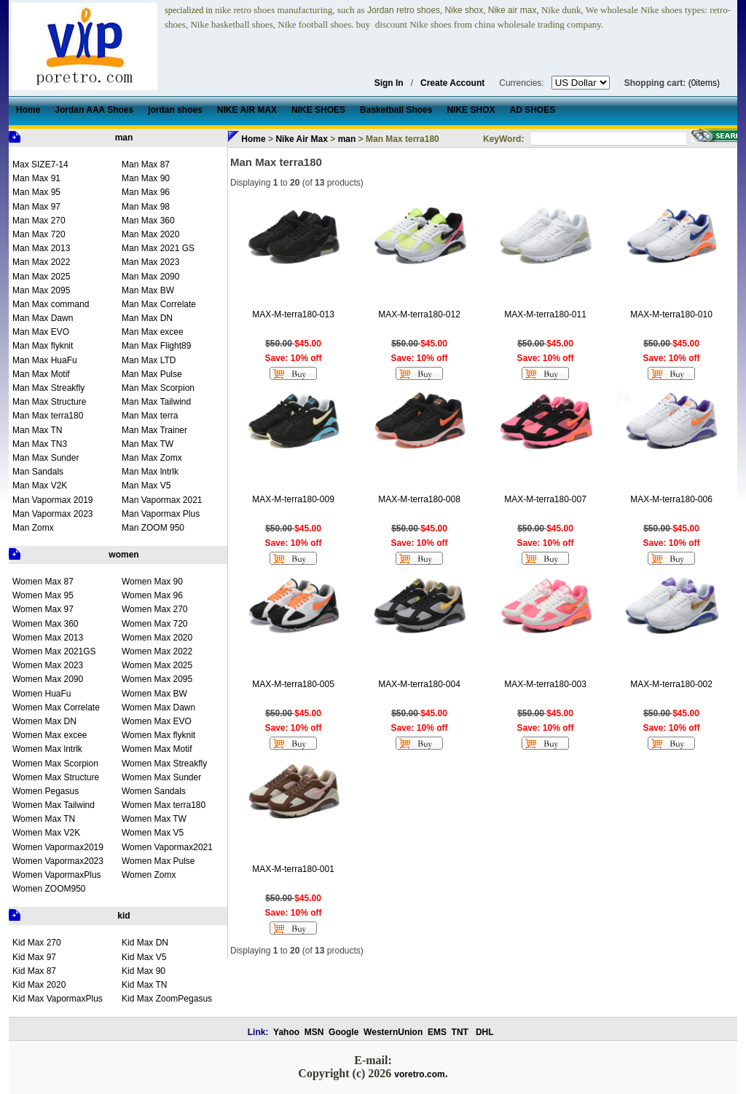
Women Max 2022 (157, 651)
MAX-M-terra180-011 (545, 314)
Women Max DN (44, 721)
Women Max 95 (43, 595)
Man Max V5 (146, 485)
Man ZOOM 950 (153, 528)
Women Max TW (154, 819)
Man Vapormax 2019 (52, 500)
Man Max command (50, 304)
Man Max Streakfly (48, 388)
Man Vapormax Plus (161, 514)
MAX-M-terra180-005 (293, 684)
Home (253, 139)
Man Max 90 (146, 178)
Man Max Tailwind (156, 402)
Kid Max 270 (36, 943)
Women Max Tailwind (53, 805)
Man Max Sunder (45, 458)
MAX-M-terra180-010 (671, 314)
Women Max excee (49, 735)
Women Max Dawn (158, 707)
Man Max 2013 (41, 248)
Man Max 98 (146, 207)
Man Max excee (153, 332)
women (123, 555)
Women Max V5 (153, 833)
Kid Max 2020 (39, 985)
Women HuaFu (41, 694)
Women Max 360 (45, 624)
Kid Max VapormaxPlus (57, 999)
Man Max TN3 (39, 444)
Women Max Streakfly (164, 763)
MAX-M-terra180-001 (293, 869)
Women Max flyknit (158, 735)
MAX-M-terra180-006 (671, 499)
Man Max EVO (40, 332)
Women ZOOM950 (48, 889)
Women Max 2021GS (54, 651)
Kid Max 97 (34, 957)
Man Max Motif (41, 374)
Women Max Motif (157, 749)
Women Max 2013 (47, 638)
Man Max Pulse (152, 374)
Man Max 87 (146, 164)
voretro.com (419, 1074)
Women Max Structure (55, 777)
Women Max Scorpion (55, 763)
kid (123, 916)
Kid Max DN (145, 943)
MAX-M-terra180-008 (419, 499)
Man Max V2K (39, 485)
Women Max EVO (157, 721)
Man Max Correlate (159, 304)
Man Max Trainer (154, 430)
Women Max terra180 (163, 805)
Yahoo (286, 1032)
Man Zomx (33, 528)
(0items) (704, 83)
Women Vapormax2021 (167, 847)
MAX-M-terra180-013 (293, 314)
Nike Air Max (301, 139)
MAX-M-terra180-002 (671, 684)
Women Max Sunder (161, 777)
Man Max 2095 (41, 290)
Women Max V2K (46, 833)
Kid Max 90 (143, 971)
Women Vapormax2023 (57, 861)
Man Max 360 (148, 220)
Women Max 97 (43, 609)
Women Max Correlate (56, 707)
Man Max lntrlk (150, 472)
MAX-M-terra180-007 (545, 499)
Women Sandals (154, 791)
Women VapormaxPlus (56, 875)
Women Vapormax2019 (57, 847)
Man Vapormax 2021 (162, 500)
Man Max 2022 (41, 262)
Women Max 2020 (157, 638)
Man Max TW (147, 444)
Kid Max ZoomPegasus (167, 999)
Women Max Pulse (158, 861)
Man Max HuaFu (44, 360)
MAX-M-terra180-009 (293, 499)
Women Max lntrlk (47, 749)
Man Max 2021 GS (158, 248)
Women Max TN (43, 819)
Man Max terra (150, 416)
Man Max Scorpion (158, 388)
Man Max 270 (39, 220)
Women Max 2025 (157, 665)
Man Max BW (148, 290)
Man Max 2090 (150, 276)
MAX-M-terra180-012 (419, 314)
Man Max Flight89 (156, 346)
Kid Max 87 (34, 971)
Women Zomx (149, 875)
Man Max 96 (146, 192)
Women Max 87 (43, 581)
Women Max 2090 (47, 679)
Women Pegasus (45, 791)
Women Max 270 (155, 609)
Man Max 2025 (41, 276)
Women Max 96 (152, 595)
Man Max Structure (49, 402)
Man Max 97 (36, 207)
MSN (314, 1032)
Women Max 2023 (47, 665)
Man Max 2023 (150, 262)
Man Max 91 (36, 178)
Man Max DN (147, 318)
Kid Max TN (144, 985)
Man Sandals (37, 472)
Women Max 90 (152, 581)
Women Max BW (154, 694)
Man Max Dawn (42, 318)
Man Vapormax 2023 (52, 514)
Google (343, 1032)
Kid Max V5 (144, 957)
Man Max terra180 (47, 416)
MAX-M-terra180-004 (419, 684)
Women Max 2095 (157, 679)
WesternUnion (393, 1032)
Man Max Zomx (152, 458)
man (124, 137)
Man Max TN (37, 430)
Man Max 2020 (150, 234)
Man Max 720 (39, 234)
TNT (460, 1032)
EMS (437, 1032)
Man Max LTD (149, 360)
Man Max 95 (36, 192)
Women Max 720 (155, 624)
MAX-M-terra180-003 (545, 684)
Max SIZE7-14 (40, 164)
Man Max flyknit (42, 346)
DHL (485, 1032)
